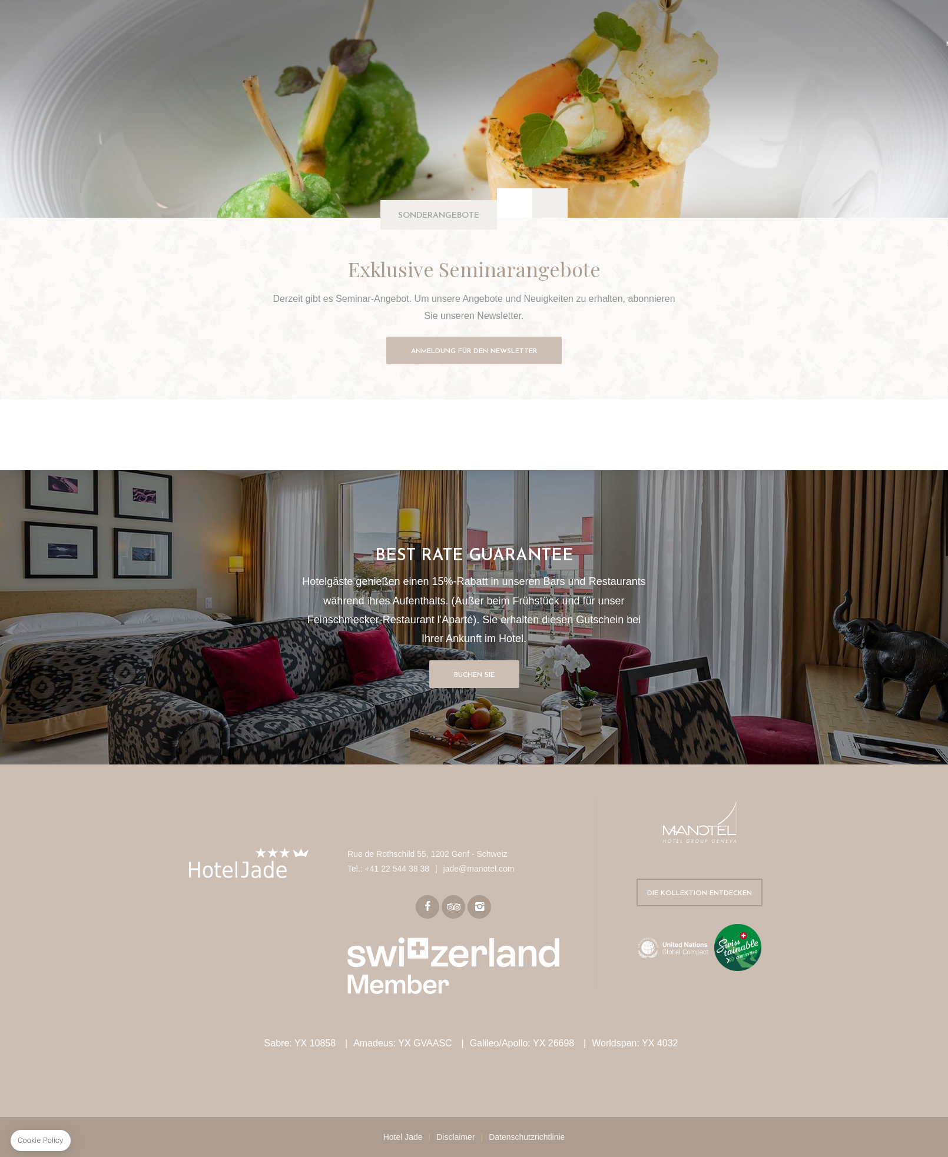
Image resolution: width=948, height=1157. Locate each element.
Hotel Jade (403, 1137)
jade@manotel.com (479, 868)
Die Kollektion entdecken (699, 893)
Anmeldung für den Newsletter (474, 351)
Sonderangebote (438, 215)
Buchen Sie (474, 675)
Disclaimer (455, 1137)
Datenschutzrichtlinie (527, 1137)
